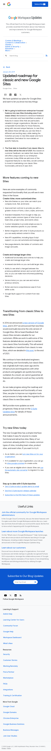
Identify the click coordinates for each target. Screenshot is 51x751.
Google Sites (7, 88)
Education (10, 49)
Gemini (9, 45)
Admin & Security (13, 47)
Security (6, 654)
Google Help (8, 632)
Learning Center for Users (13, 620)
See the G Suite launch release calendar (20, 491)
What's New (8, 643)
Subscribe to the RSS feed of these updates (22, 495)
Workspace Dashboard (12, 638)
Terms (9, 748)
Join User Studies (10, 736)
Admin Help (7, 614)
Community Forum (10, 626)
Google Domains (10, 712)
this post (30, 350)
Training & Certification (12, 696)
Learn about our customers (14, 548)
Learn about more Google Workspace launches (22, 531)
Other (15, 88)
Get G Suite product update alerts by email (22, 487)
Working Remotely (10, 666)
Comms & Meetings (14, 41)
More (8, 51)
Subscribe (40, 4)
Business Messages (11, 730)
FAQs (5, 684)
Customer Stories (10, 660)
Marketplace (8, 678)
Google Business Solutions (13, 724)
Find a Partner (8, 672)
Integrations (8, 690)
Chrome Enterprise (11, 718)
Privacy (4, 748)
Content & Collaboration (16, 43)
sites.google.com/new (16, 463)
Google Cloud (8, 706)
